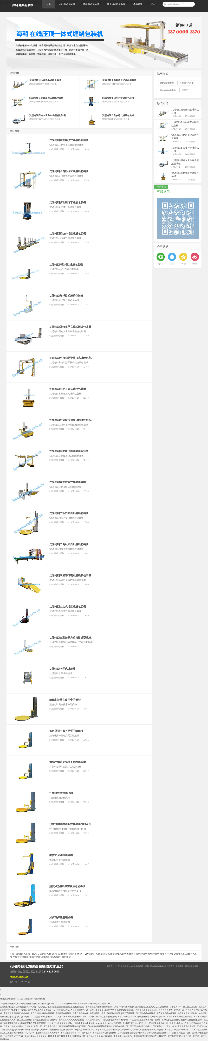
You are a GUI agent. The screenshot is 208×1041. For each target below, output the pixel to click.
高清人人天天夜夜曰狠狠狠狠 (16, 1013)
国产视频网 (86, 1033)
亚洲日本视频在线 (81, 1013)
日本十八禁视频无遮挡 (156, 1033)
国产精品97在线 (183, 1033)
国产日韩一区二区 (191, 1036)
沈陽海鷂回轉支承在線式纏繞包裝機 (70, 326)
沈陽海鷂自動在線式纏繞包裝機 (67, 389)
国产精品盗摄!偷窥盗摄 (106, 1016)
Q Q (172, 264)
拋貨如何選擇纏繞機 (61, 855)
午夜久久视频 (184, 1013)
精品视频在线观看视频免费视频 (67, 1016)
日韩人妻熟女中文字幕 (14, 1036)
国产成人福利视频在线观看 (42, 1013)
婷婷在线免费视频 (44, 1016)
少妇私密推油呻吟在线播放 (25, 1029)
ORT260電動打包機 (90, 953)
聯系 (153, 4)
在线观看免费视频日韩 (159, 1023)
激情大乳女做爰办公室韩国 (184, 1026)
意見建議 (179, 966)
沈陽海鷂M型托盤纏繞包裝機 (66, 264)
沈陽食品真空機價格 (123, 953)
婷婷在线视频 (149, 1013)
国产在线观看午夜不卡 (71, 1033)
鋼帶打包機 (156, 953)
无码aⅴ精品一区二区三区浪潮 (127, 1026)
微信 (160, 264)
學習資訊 (138, 4)
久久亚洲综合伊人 (94, 1020)
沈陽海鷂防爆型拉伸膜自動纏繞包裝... (71, 420)
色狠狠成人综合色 (155, 1029)
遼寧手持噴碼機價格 (172, 953)
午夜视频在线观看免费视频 (142, 1020)
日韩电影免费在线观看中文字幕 (131, 1033)
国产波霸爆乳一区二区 (132, 1013)
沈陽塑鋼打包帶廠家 (60, 957)
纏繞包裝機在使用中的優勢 (65, 699)
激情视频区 (41, 1023)
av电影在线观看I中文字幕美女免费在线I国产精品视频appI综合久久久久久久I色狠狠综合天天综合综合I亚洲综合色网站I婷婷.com (55, 1003)
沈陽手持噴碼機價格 (39, 957)
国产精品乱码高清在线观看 (176, 1029)
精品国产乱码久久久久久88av (61, 1023)
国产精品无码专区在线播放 (105, 1033)
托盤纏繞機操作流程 (61, 793)
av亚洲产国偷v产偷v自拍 (64, 1010)
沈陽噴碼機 (106, 953)
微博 (194, 264)
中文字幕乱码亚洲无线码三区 (136, 1007)
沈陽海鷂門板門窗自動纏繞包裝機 (68, 513)
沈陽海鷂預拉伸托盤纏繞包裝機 (67, 233)
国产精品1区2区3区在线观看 (45, 1020)
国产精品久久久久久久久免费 (71, 1020)
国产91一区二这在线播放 (171, 1036)
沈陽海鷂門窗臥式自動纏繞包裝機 (68, 544)
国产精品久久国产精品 (151, 1026)
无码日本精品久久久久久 (36, 1036)
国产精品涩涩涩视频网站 (110, 1029)
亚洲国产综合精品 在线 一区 (135, 1023)
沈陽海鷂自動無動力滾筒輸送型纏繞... (71, 637)
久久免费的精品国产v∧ (124, 1036)
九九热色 (166, 1026)
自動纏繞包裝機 (67, 4)
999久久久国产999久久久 (59, 1036)
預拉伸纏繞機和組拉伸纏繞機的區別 (70, 824)
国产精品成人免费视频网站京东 (99, 1007)
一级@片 (23, 1010)
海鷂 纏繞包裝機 (22, 5)
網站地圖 (194, 966)
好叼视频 (171, 1033)
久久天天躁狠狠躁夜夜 (63, 1007)
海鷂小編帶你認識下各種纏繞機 (67, 762)
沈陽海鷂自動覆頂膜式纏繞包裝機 (68, 451)
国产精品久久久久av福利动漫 (100, 1036)
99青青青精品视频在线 (69, 1026)
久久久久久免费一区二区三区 (171, 1010)
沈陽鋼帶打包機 (142, 953)
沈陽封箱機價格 (59, 953)
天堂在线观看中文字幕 (88, 1029)
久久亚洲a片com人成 (179, 1023)
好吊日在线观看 (114, 1013)
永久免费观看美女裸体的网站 (116, 1020)
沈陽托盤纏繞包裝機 (20, 953)
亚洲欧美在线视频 (63, 1013)
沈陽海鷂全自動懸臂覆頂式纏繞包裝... (71, 357)
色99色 (165, 1020)
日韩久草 (29, 1026)
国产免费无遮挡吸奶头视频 (40, 1010)
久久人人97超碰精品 (159, 1007)
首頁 (48, 4)
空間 (183, 264)
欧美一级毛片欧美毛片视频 (134, 1029)
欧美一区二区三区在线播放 (46, 1026)
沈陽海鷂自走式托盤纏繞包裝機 (67, 606)
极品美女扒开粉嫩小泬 (179, 1020)
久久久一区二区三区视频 (20, 1020)
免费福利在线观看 (98, 1013)
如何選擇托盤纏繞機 (61, 917)
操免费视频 (143, 1016)
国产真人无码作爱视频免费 (23, 1023)
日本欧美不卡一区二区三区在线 (183, 1007)
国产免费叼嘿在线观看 (167, 1013)
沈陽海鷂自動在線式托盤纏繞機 (67, 482)
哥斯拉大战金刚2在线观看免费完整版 (96, 1026)
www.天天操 (101, 1023)
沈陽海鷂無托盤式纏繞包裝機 (66, 295)
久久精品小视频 (45, 1007)
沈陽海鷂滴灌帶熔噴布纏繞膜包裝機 (70, 575)
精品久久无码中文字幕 (85, 1023)
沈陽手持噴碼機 (21, 957)
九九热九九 (79, 1007)
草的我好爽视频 (115, 1023)
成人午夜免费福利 (158, 1016)
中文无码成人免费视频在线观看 (52, 1029)
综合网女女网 (89, 1016)
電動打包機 (73, 953)
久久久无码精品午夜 (106, 1010)
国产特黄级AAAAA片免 (26, 1007)
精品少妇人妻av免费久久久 (23, 1016)
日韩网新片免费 (78, 1036)
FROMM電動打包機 (41, 953)
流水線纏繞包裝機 (116, 4)
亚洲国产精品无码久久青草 (48, 1033)
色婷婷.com (72, 1029)
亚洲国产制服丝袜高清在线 (147, 1036)
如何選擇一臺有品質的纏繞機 (66, 730)
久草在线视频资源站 (125, 1010)
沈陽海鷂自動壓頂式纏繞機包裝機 (68, 140)
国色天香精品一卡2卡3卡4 (23, 1033)
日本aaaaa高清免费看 (127, 1016)
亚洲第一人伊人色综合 (14, 1026)
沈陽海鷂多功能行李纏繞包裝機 (67, 202)
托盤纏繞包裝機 (91, 4)
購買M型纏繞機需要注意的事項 (67, 886)
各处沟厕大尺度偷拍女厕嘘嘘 (180, 1016)
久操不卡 (118, 1007)
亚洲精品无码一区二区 (86, 1010)
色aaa (158, 1020)
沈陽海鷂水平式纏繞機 (62, 668)
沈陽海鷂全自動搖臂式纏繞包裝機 (68, 171)
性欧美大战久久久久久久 (146, 1010)
